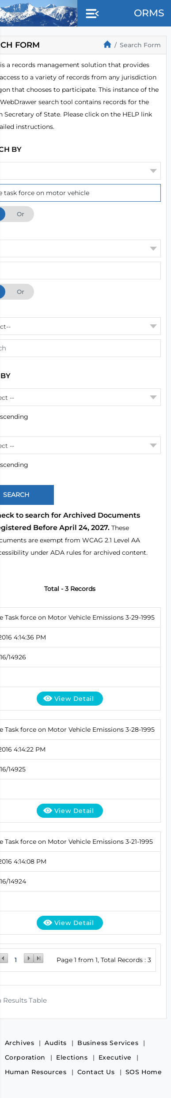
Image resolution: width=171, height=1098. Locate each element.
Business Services (107, 1043)
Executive (115, 1057)
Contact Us (96, 1072)
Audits (56, 1043)
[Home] (107, 44)
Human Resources (36, 1072)
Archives (19, 1043)
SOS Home (143, 1072)
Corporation (25, 1057)
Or (20, 214)
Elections (71, 1057)
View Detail (74, 699)
